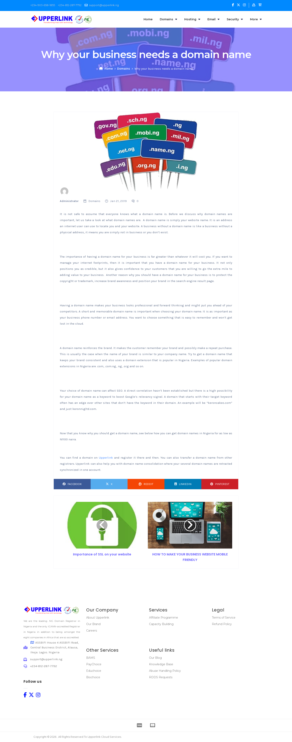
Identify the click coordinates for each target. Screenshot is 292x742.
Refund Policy (222, 624)
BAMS (90, 658)
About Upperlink (97, 617)
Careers (91, 630)
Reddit (146, 484)
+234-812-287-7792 (70, 5)
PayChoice (93, 664)
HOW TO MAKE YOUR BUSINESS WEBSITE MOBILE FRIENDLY (190, 557)
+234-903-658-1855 (42, 5)
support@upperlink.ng (104, 5)
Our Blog (155, 658)
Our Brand (93, 624)
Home (148, 19)
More (256, 19)
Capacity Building (161, 624)
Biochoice (93, 677)
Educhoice (93, 671)
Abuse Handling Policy (165, 671)
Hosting (192, 19)
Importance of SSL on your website (102, 554)
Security (235, 19)
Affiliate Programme (163, 617)
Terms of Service (223, 617)
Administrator (69, 201)
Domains (168, 19)
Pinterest (219, 484)
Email (213, 19)
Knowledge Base (161, 664)
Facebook (72, 484)
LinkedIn (182, 484)
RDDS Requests (160, 677)
